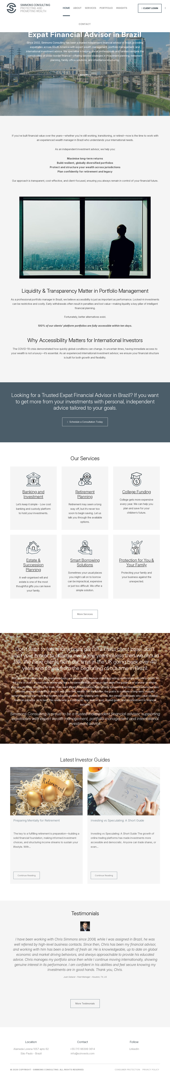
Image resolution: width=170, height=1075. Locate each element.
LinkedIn (134, 1049)
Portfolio (106, 8)
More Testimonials (85, 1003)
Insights (121, 8)
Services (90, 8)
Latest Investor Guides (85, 759)
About (77, 8)
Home (66, 8)
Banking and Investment (33, 494)
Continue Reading (27, 879)
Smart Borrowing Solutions (85, 562)
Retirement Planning (85, 494)
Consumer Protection (127, 1069)
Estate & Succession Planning (33, 565)
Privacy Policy (150, 1069)
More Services (85, 614)
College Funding (136, 491)
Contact (85, 24)
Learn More (85, 74)
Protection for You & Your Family (136, 562)
